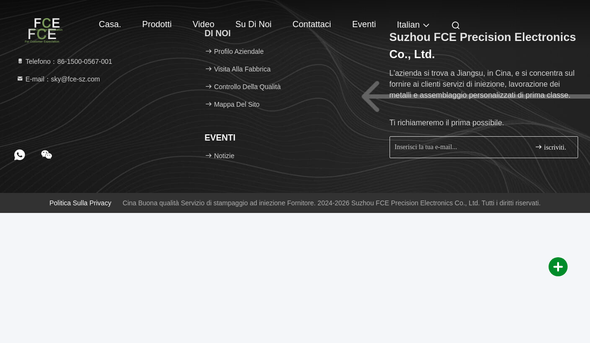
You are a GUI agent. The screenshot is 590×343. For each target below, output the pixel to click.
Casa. (110, 24)
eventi (364, 24)
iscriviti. (550, 147)
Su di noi (253, 24)
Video (204, 24)
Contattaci (311, 24)
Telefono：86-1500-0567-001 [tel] (64, 61)
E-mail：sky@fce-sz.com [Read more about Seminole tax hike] (58, 79)
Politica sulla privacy (80, 203)
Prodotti (157, 24)
